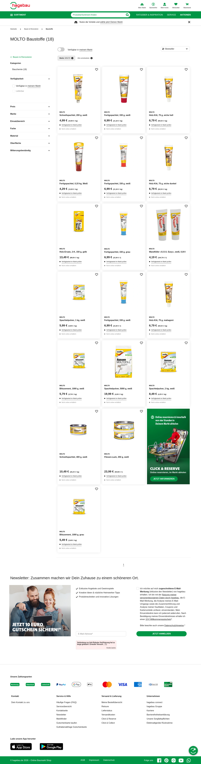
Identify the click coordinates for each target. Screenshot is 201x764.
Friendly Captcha (111, 648)
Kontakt (15, 696)
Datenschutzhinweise (174, 625)
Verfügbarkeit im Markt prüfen (72, 125)
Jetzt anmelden (161, 634)
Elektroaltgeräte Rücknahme (160, 723)
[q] (97, 14)
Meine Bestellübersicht (112, 702)
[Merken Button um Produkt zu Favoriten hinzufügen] (96, 69)
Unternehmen (153, 696)
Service (171, 15)
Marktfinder (61, 719)
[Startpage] (20, 5)
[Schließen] (189, 22)
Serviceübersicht (64, 706)
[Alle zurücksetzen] (92, 58)
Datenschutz (109, 760)
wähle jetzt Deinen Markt (111, 22)
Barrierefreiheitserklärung (158, 715)
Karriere (150, 710)
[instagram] (174, 760)
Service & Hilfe (63, 696)
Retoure (105, 706)
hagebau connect (154, 702)
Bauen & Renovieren (22, 57)
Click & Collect (108, 723)
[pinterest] (166, 760)
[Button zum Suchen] (127, 14)
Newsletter (61, 715)
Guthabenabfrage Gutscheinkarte (71, 727)
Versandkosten (108, 715)
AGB (83, 760)
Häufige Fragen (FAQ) (66, 702)
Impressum (94, 760)
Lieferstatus (107, 710)
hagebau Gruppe (154, 706)
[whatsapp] (189, 760)
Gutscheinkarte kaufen (66, 723)
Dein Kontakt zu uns (20, 702)
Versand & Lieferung (112, 696)
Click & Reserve (109, 719)
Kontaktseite (62, 710)
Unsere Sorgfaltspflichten (158, 719)
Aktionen (185, 15)
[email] (101, 633)
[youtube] (181, 760)
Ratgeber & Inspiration (149, 15)
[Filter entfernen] (72, 58)
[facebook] (159, 760)
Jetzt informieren (163, 479)
